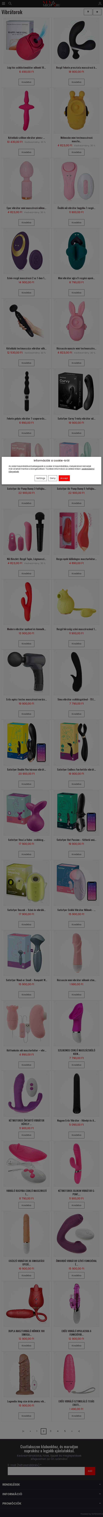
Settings (40, 478)
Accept (64, 478)
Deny (53, 478)
